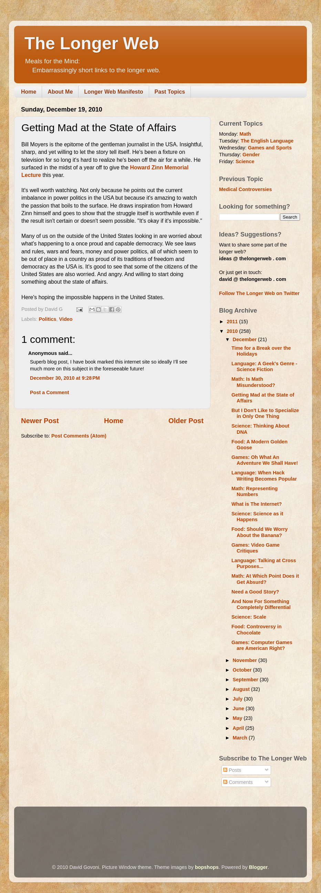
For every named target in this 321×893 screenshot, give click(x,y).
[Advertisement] (146, 825)
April (239, 728)
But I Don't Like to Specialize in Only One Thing (265, 413)
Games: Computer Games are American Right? (261, 645)
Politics (47, 319)
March (241, 737)
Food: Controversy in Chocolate (256, 629)
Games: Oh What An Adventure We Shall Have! (264, 460)
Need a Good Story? (255, 592)
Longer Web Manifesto (113, 92)
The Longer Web (91, 43)
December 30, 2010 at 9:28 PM (65, 378)
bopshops (207, 867)
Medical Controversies (245, 189)
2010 (233, 331)
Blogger (258, 867)
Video (66, 319)
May (238, 718)
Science (245, 161)
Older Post (186, 420)
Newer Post (40, 420)
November (245, 660)
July (238, 699)
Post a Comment (49, 392)
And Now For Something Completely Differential (261, 604)
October (243, 670)
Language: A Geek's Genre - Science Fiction (264, 366)
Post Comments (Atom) (78, 436)
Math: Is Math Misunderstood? (253, 382)
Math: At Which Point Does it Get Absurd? (265, 579)
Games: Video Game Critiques (255, 548)
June (239, 708)
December (245, 339)
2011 (233, 321)
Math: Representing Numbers (254, 491)
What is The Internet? (256, 504)
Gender (251, 154)
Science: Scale (248, 617)
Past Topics (170, 92)
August (242, 689)
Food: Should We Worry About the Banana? (259, 532)
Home (28, 92)
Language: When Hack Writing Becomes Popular (264, 475)
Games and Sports (270, 147)
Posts (232, 770)
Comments (238, 782)
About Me (60, 92)
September (246, 679)
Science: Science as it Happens (257, 516)
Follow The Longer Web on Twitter (259, 293)
